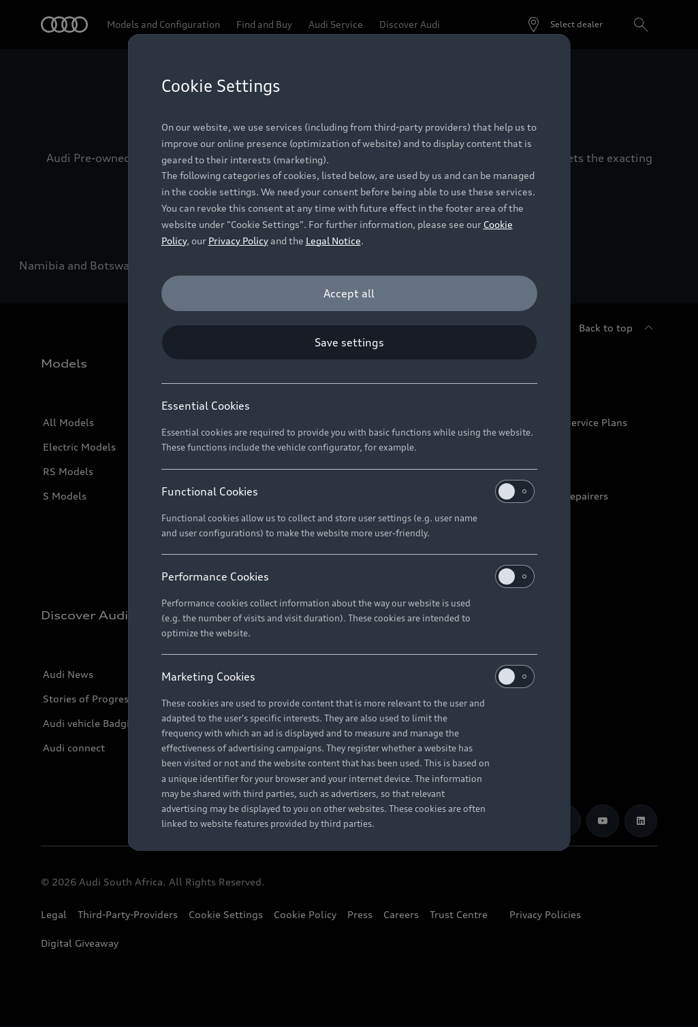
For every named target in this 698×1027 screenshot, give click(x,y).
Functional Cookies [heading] (348, 491)
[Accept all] (349, 293)
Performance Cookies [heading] (348, 576)
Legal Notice (333, 240)
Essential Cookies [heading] (205, 405)
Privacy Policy (238, 240)
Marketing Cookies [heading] (348, 676)
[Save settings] (349, 342)
